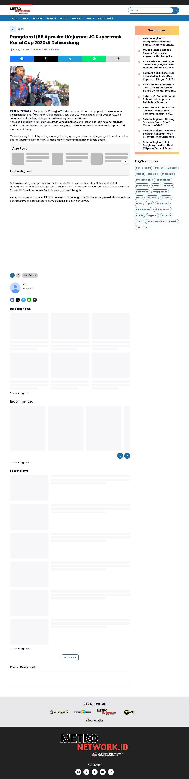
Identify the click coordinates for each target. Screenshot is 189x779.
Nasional (37, 18)
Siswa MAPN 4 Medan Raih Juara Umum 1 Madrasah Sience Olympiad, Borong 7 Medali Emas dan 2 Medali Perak (159, 87)
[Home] (13, 29)
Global (64, 18)
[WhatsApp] (94, 59)
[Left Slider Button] (120, 456)
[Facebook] (22, 59)
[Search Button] (176, 10)
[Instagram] (95, 772)
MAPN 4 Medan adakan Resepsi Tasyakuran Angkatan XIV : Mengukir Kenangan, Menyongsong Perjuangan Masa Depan (158, 53)
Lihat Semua (30, 275)
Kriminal (51, 18)
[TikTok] (111, 772)
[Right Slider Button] (125, 162)
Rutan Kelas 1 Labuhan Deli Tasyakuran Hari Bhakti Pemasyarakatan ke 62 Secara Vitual (159, 110)
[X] (46, 59)
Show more (70, 657)
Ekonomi (76, 18)
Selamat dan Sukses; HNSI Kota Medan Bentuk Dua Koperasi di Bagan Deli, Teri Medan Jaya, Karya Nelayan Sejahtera (159, 76)
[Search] (150, 10)
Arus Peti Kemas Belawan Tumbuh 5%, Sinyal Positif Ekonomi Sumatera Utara (158, 64)
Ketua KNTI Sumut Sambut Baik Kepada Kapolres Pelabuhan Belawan (159, 99)
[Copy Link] (118, 59)
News (25, 18)
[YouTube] (103, 772)
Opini (15, 18)
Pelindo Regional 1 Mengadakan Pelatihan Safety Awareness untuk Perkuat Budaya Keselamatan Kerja (158, 41)
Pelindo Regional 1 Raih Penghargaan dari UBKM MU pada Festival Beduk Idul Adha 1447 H (158, 145)
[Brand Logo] (59, 712)
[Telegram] (70, 59)
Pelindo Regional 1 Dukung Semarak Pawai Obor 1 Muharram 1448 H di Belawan (158, 122)
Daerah (90, 18)
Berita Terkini (105, 18)
